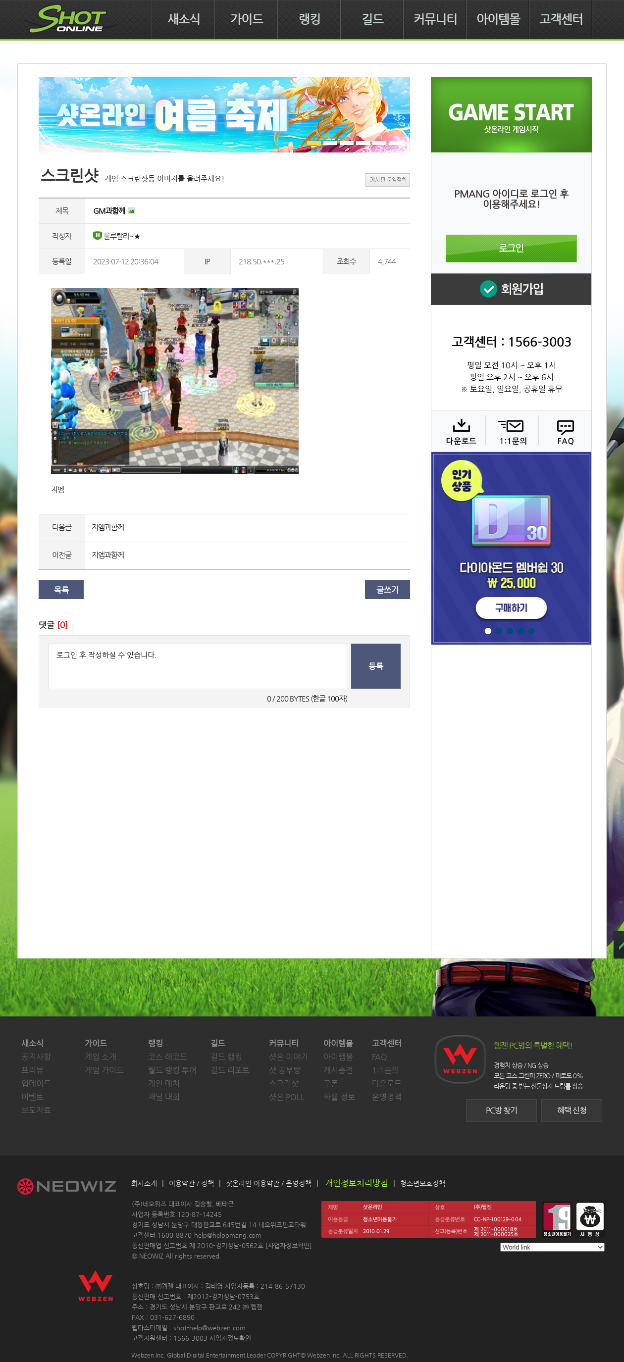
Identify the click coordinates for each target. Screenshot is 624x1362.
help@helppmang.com (227, 1235)
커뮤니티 (435, 19)
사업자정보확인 (289, 1245)
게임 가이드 (104, 1070)
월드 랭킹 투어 (172, 1070)
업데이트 (36, 1083)
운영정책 (387, 1097)
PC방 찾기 (501, 1110)
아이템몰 (498, 19)
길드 (372, 19)
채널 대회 (164, 1097)
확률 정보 (339, 1097)
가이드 (246, 19)
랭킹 (309, 19)
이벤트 (32, 1097)
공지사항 (36, 1056)
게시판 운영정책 (387, 180)
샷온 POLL (287, 1097)
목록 (61, 590)
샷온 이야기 (288, 1056)
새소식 (183, 19)
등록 (375, 666)
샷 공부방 (285, 1070)
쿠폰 (330, 1083)
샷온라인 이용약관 (252, 1183)
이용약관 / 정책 (191, 1183)
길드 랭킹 (226, 1056)
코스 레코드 (167, 1056)
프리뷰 (32, 1070)
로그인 (511, 248)
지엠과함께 (108, 527)
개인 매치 (164, 1083)
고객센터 (561, 19)
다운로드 (457, 431)
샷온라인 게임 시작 (511, 114)
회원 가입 (511, 289)
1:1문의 (385, 1070)
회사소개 (144, 1183)
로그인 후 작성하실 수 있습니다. (198, 666)
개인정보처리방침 (356, 1183)
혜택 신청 (571, 1110)
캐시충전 (338, 1070)
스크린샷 (284, 1083)
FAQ (563, 431)
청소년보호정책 (422, 1183)
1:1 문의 (510, 431)
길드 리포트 (230, 1070)
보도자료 (36, 1110)
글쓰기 (387, 590)
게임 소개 (100, 1056)
